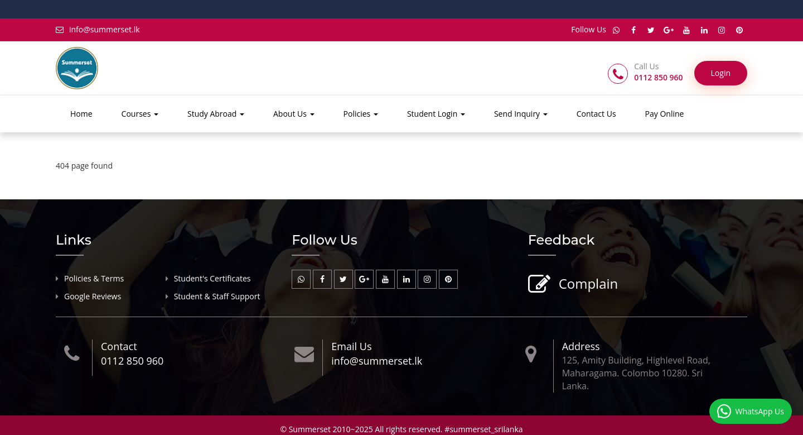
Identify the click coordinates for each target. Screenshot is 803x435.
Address (581, 346)
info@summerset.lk (98, 29)
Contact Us (596, 113)
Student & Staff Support (217, 296)
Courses (140, 113)
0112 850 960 (132, 360)
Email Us (351, 346)
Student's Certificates (212, 278)
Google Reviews (92, 296)
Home (81, 113)
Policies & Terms (94, 278)
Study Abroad (215, 113)
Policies (361, 113)
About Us (294, 113)
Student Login (436, 113)
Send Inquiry (521, 113)
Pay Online (664, 113)
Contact (119, 346)
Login (721, 73)
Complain (587, 284)
